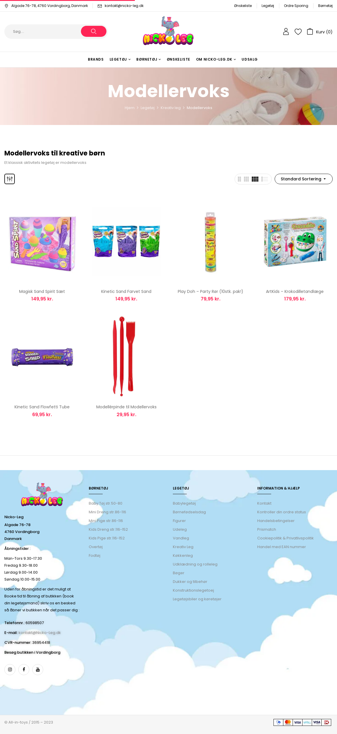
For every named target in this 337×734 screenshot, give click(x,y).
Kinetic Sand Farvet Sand (126, 291)
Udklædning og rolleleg (195, 564)
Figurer (179, 520)
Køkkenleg (183, 555)
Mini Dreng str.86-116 (107, 512)
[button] (320, 31)
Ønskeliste (243, 5)
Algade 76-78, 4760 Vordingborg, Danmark (46, 5)
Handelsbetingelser (276, 520)
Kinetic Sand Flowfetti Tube (42, 407)
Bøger (178, 573)
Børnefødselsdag (189, 512)
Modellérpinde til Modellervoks (126, 407)
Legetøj (268, 5)
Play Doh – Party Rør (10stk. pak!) (210, 291)
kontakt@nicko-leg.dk (124, 5)
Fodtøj (94, 555)
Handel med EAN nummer (281, 547)
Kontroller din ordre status (281, 512)
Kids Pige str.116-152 (107, 538)
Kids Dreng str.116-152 (108, 529)
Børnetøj (325, 5)
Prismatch (266, 529)
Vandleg (181, 538)
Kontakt (264, 503)
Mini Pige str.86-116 (106, 520)
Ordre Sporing (296, 5)
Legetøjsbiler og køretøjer (197, 599)
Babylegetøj (184, 503)
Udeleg (180, 529)
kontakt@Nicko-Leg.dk (40, 632)
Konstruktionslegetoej (193, 590)
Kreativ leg (171, 107)
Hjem (130, 107)
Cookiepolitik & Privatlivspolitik (285, 538)
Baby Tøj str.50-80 (105, 503)
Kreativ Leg (183, 547)
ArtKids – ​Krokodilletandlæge (295, 291)
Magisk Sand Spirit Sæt (42, 291)
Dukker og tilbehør (190, 581)
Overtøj (96, 547)
